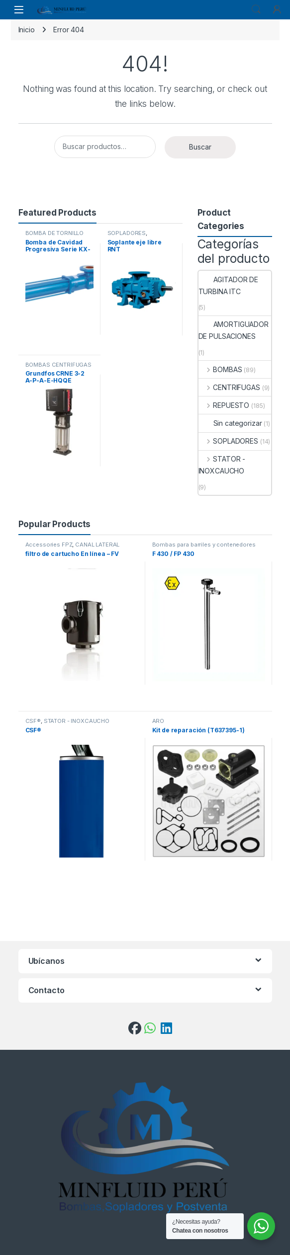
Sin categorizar (230, 423)
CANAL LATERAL (97, 544)
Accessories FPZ (49, 544)
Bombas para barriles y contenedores (204, 544)
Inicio (26, 29)
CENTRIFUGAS (229, 387)
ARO (158, 720)
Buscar (200, 147)
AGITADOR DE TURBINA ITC (228, 285)
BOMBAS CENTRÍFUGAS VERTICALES (58, 367)
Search (256, 9)
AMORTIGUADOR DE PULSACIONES (233, 330)
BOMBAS (220, 369)
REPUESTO (224, 405)
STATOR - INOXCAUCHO (222, 465)
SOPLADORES (126, 233)
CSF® (33, 720)
